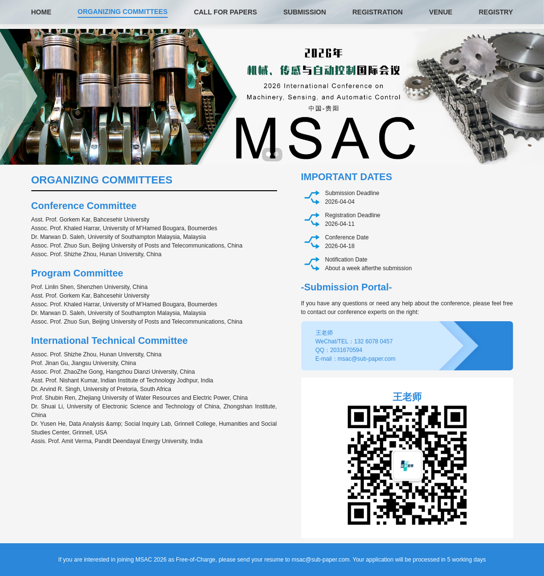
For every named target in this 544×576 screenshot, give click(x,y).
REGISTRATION (377, 12)
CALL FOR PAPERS (225, 12)
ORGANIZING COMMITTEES (123, 11)
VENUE (440, 12)
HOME (41, 12)
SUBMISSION (304, 12)
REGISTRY (495, 12)
